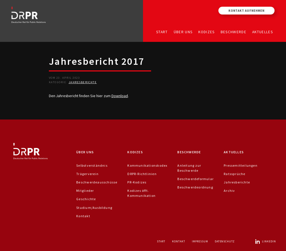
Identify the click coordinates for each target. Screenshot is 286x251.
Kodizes (206, 31)
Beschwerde (234, 31)
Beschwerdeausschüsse (96, 182)
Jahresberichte (83, 82)
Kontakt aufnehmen (246, 11)
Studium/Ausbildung (94, 207)
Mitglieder (85, 190)
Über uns (183, 31)
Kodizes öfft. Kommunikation (141, 193)
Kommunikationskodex (147, 165)
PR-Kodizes (136, 182)
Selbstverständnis (92, 165)
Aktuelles (262, 31)
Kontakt (83, 216)
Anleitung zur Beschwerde (189, 168)
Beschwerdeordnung (195, 187)
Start (162, 31)
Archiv (229, 190)
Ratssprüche (234, 174)
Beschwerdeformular (195, 179)
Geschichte (86, 199)
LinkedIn (265, 241)
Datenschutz (225, 241)
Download (119, 95)
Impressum (200, 241)
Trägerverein (87, 174)
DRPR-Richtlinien (141, 174)
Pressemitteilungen (241, 165)
